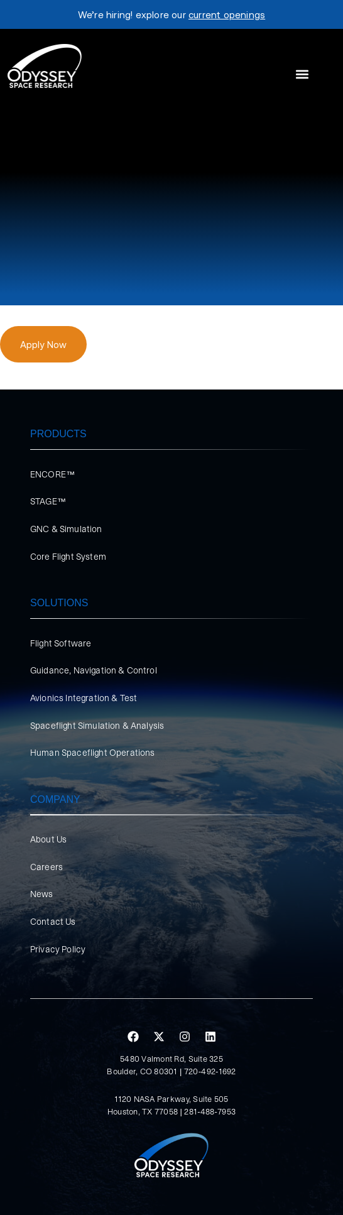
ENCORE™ (52, 474)
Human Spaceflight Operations (92, 752)
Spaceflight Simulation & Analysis (97, 725)
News (41, 894)
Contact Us (53, 921)
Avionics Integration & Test (83, 698)
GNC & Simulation (66, 529)
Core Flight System (68, 556)
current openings (226, 14)
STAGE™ (48, 501)
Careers (46, 867)
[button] (301, 74)
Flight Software (60, 643)
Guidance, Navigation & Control (93, 670)
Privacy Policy (57, 949)
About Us (48, 839)
